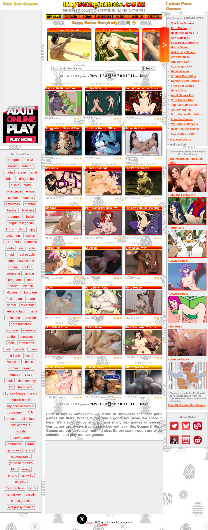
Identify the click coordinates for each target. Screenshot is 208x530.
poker (28, 267)
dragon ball (27, 179)
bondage (30, 292)
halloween (12, 292)
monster (11, 418)
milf (21, 248)
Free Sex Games (182, 119)
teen (11, 343)
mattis (9, 172)
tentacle (31, 242)
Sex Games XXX (181, 66)
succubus (27, 305)
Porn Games (179, 28)
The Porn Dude (181, 23)
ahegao (13, 160)
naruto (13, 166)
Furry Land (177, 228)
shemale (29, 330)
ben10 (29, 362)
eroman (30, 204)
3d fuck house (15, 393)
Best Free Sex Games (185, 128)
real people (27, 254)
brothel (12, 210)
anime (14, 267)
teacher (27, 197)
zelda (11, 336)
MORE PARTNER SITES (180, 139)
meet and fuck (15, 311)
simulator (29, 418)
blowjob (30, 317)
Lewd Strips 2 (179, 293)
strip (10, 261)
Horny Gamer (180, 47)
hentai (11, 305)
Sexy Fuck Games (183, 42)
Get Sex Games (181, 109)
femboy (14, 374)
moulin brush (20, 400)
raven (31, 298)
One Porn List (180, 61)
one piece (14, 191)
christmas (13, 204)
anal (34, 172)
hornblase (25, 387)
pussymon (16, 412)
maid (10, 254)
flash (28, 355)
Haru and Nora (179, 359)
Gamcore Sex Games (185, 81)
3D (7, 242)
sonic (9, 381)
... (136, 76)
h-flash (15, 355)
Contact (104, 524)
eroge (30, 191)
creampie (14, 216)
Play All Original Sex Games (186, 405)
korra (10, 229)
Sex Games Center (183, 133)
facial (30, 216)
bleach (28, 286)
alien (21, 229)
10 (127, 76)
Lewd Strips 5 (179, 260)
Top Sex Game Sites (184, 104)
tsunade (12, 330)
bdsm (10, 179)
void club (13, 362)
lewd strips (26, 261)
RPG (17, 242)
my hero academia (20, 406)
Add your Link (178, 144)
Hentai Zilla (178, 90)
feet (7, 349)
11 (132, 76)
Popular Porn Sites (183, 76)
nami (33, 311)
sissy (28, 374)
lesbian (30, 235)
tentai (11, 248)
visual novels (20, 425)
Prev (93, 76)
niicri (33, 393)
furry (27, 185)
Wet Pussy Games (183, 52)
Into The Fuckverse (182, 195)
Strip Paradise (180, 57)
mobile (21, 431)
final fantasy (27, 381)
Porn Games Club (182, 100)
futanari (27, 166)
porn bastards (21, 324)
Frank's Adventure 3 (117, 30)
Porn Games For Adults (186, 114)
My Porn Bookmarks (184, 124)
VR (30, 412)
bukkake (28, 210)
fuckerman (14, 298)
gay (32, 229)
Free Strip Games (182, 85)
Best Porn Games (182, 33)
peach (19, 349)
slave (22, 172)
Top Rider (176, 326)
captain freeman (21, 368)
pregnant (14, 280)
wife (32, 248)
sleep (30, 280)
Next (144, 76)
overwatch (27, 336)
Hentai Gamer (180, 71)
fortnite (14, 286)
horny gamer (21, 437)
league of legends (21, 223)
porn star (13, 273)
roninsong (13, 317)
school (12, 197)
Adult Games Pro (182, 95)
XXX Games (179, 37)
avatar (29, 273)
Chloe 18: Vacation (70, 30)
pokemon (13, 235)
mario (33, 349)
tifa (11, 387)
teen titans (26, 343)
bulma (15, 185)
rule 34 (29, 160)
